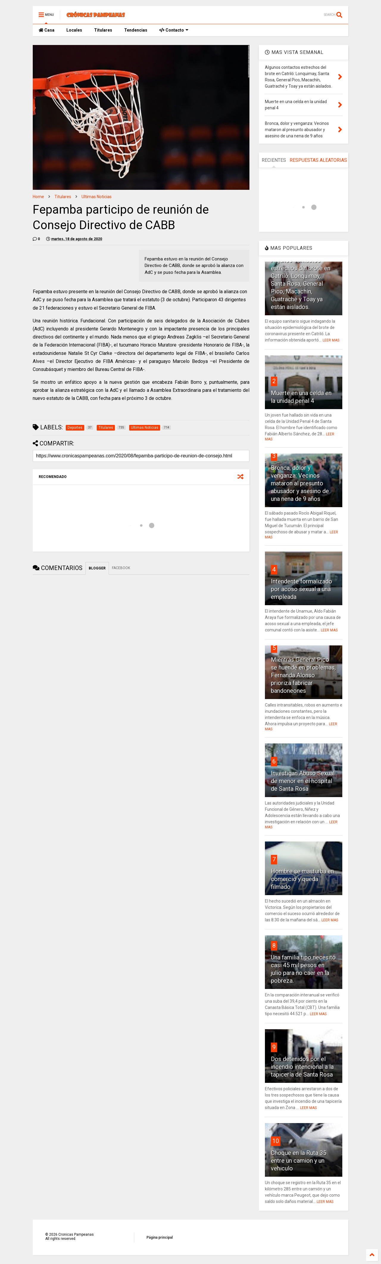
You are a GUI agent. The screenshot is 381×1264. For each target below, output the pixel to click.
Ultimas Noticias (97, 196)
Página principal (159, 1237)
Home (38, 196)
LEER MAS (331, 340)
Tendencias (135, 30)
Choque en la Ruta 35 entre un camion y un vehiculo (298, 1160)
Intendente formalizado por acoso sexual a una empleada (301, 589)
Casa (46, 30)
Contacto (173, 30)
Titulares (103, 30)
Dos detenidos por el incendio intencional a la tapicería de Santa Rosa (302, 1066)
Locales (74, 30)
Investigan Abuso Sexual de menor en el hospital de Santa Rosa (303, 781)
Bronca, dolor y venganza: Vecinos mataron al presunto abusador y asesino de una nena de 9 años (300, 483)
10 (275, 1141)
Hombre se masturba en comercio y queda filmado (302, 879)
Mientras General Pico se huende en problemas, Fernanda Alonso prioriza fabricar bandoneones (303, 675)
